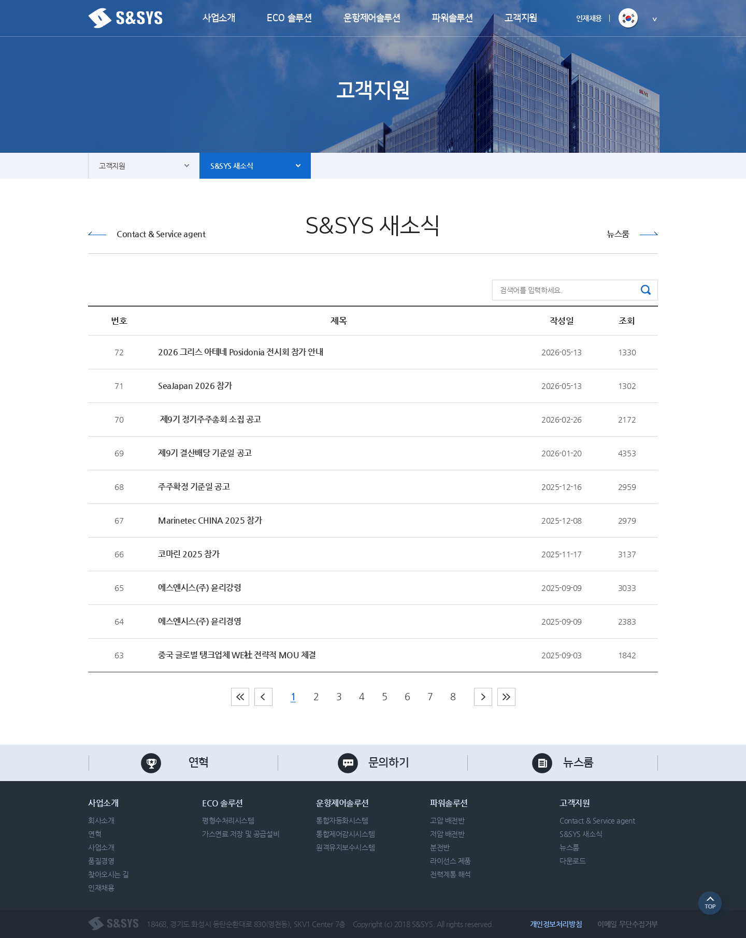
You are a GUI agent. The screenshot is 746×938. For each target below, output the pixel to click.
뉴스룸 (618, 234)
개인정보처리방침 (556, 924)
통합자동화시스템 (342, 820)
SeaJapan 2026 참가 (195, 386)
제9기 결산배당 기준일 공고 (205, 453)
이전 (263, 697)
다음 (483, 697)
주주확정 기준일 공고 (193, 487)
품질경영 (101, 861)
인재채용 (589, 18)
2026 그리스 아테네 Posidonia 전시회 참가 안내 (240, 352)
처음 (240, 697)
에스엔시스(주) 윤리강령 (199, 588)
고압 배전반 (447, 820)
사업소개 (219, 18)
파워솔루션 (452, 18)
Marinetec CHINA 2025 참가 (210, 520)
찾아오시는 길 (108, 874)
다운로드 (572, 861)
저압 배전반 (447, 834)
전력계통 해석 (450, 874)
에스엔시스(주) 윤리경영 (199, 621)
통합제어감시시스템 (345, 834)
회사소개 (101, 820)
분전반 (440, 847)
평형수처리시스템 (228, 820)
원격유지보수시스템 (345, 847)
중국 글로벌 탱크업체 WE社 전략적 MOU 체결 (237, 655)
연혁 (199, 762)
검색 (646, 290)
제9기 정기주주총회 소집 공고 (209, 419)
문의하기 (388, 762)
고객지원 (521, 18)
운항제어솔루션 (371, 18)
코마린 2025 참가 (188, 554)
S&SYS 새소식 (231, 166)
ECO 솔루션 (289, 18)
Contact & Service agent (161, 234)
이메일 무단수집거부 (627, 924)
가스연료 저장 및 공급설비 (240, 834)
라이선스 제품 (450, 861)
